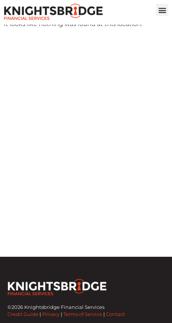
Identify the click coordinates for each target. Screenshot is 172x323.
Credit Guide (22, 319)
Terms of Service (82, 319)
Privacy (51, 319)
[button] (162, 10)
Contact (115, 319)
